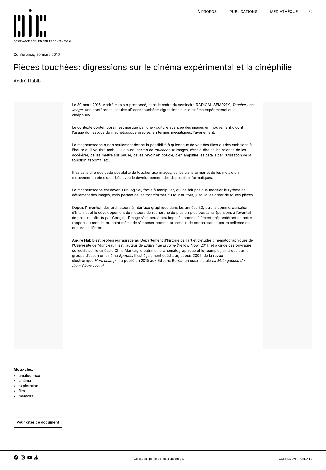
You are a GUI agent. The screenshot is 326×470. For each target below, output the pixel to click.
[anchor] (36, 458)
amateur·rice (29, 375)
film (22, 390)
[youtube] (29, 458)
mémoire (26, 396)
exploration (28, 385)
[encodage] (310, 11)
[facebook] (16, 458)
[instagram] (22, 458)
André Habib (27, 81)
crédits (306, 458)
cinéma (25, 380)
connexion (287, 458)
